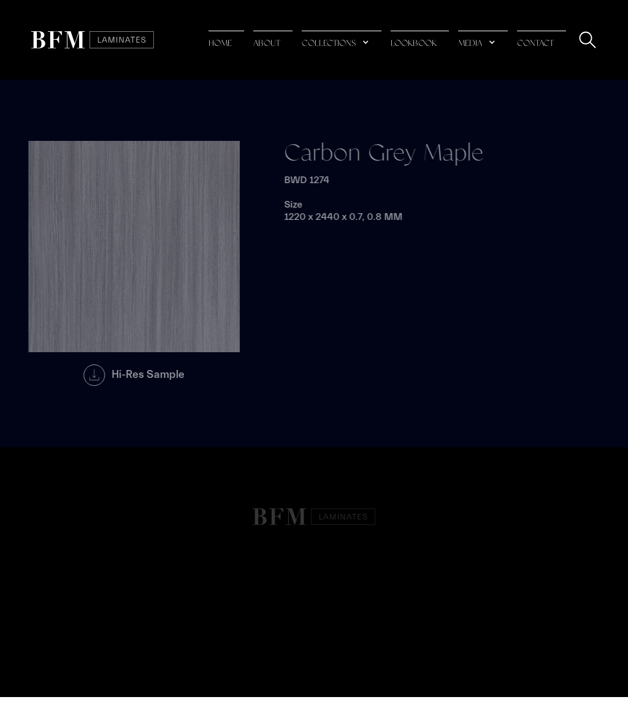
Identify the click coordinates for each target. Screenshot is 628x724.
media (470, 43)
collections (329, 43)
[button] (341, 40)
